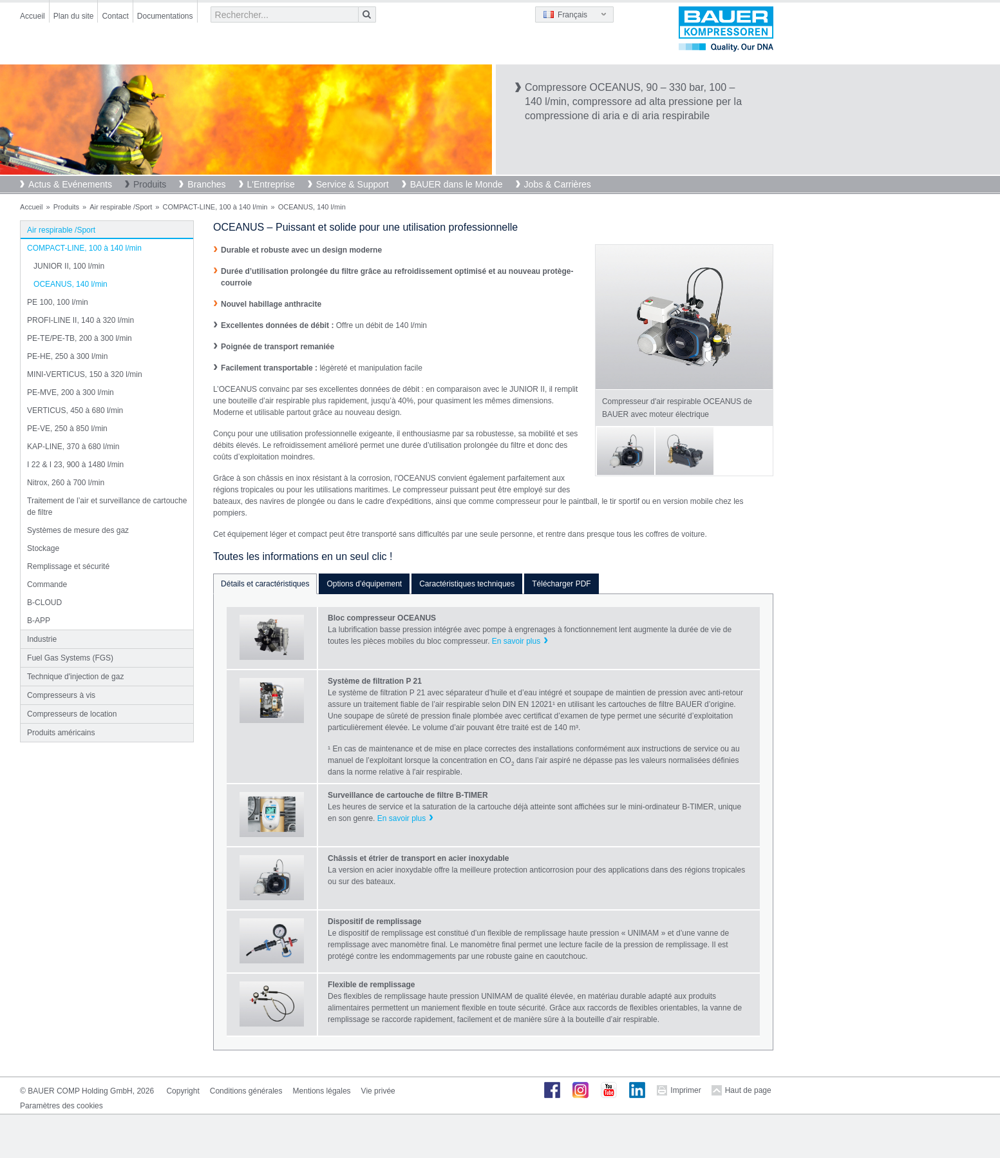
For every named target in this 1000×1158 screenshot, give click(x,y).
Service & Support (352, 184)
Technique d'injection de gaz (75, 676)
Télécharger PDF (561, 583)
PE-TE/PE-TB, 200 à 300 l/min (79, 338)
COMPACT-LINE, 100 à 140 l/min (214, 207)
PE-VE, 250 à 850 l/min (67, 428)
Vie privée (378, 1090)
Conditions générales (246, 1090)
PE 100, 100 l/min (57, 302)
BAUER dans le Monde (456, 184)
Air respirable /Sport (121, 207)
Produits (149, 184)
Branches (206, 184)
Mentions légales (322, 1090)
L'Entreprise (271, 184)
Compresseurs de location (72, 714)
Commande (47, 584)
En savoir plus (516, 641)
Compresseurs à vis (61, 695)
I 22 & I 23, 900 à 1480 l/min (75, 464)
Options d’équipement (364, 583)
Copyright (182, 1090)
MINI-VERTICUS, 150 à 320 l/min (84, 374)
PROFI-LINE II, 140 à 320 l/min (80, 320)
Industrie (42, 639)
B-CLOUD (44, 602)
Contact (115, 16)
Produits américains (61, 732)
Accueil (32, 16)
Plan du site (73, 16)
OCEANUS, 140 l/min (70, 284)
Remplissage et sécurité (68, 566)
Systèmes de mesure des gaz (78, 530)
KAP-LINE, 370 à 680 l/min (73, 446)
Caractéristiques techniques (466, 583)
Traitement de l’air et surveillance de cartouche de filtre (107, 506)
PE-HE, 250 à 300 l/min (67, 356)
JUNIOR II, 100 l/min (68, 266)
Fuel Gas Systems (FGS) (70, 657)
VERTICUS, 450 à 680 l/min (75, 410)
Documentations (165, 16)
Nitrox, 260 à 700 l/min (65, 482)
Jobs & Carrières (557, 184)
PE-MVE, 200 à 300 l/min (70, 392)
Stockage (43, 548)
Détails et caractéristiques (265, 583)
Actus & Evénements (70, 184)
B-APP (38, 620)
